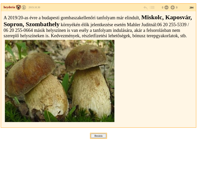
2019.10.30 (34, 7)
